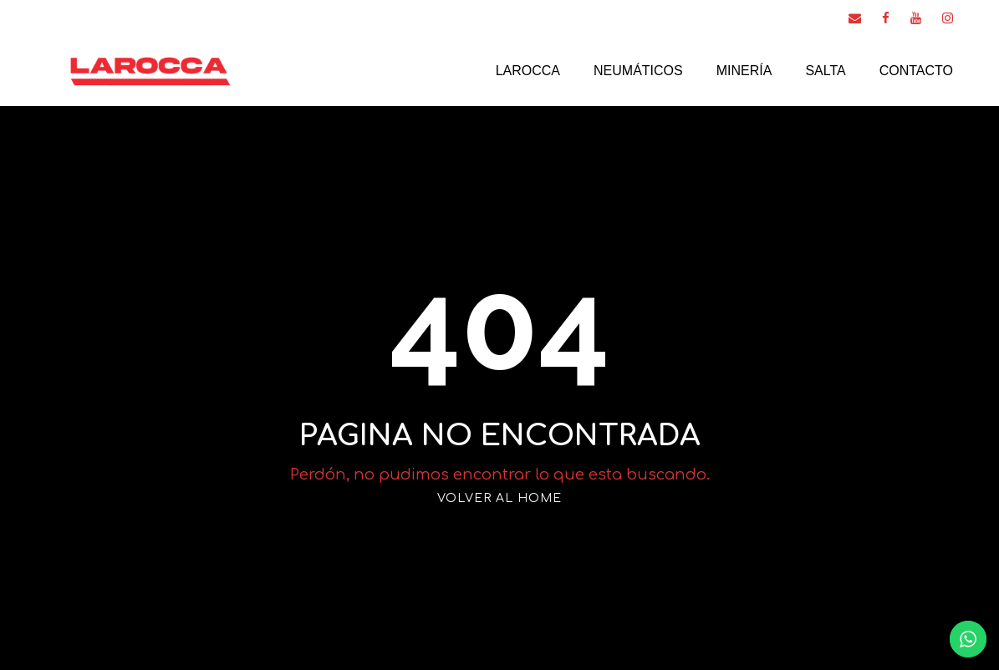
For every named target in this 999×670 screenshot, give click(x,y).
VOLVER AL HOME (499, 498)
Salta (825, 70)
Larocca (528, 70)
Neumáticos (638, 70)
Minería (744, 70)
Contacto (916, 70)
